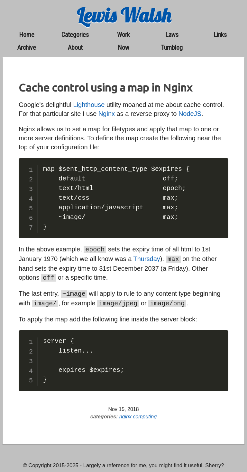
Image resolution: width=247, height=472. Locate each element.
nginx (125, 413)
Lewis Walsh (124, 15)
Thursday (146, 258)
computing (145, 413)
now (123, 47)
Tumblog (172, 47)
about (75, 47)
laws (171, 35)
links (220, 35)
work (123, 35)
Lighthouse (89, 104)
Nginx (106, 113)
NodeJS (189, 113)
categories (75, 35)
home (26, 35)
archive (26, 47)
